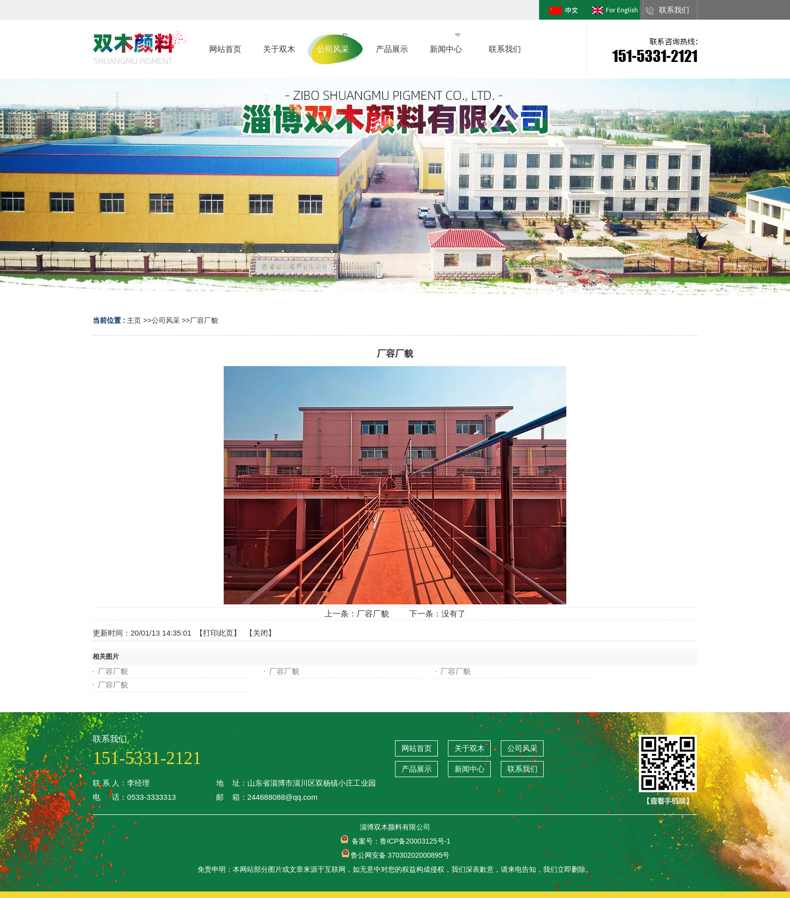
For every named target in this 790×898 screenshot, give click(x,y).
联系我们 (674, 10)
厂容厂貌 (204, 320)
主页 (134, 320)
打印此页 (218, 633)
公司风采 (166, 320)
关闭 (260, 633)
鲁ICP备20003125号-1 (415, 841)
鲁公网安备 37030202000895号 (395, 855)
